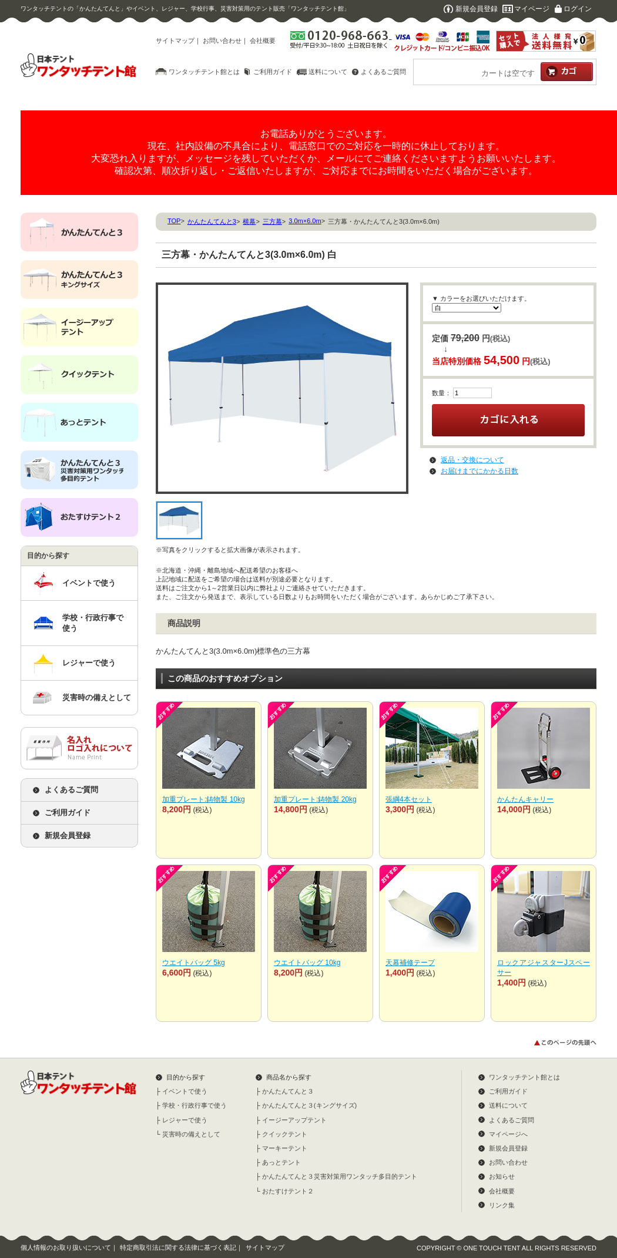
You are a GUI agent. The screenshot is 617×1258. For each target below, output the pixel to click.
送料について (327, 71)
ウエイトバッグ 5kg (193, 962)
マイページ (531, 9)
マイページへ (508, 1134)
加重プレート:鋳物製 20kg (315, 799)
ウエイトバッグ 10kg (307, 962)
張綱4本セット (408, 799)
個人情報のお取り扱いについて (66, 1247)
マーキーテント (284, 1148)
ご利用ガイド (272, 71)
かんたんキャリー (525, 799)
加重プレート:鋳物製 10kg (203, 799)
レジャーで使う (89, 662)
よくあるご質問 (383, 71)
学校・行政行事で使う (92, 623)
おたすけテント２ (288, 1191)
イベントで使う (89, 582)
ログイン (578, 9)
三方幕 (272, 221)
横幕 (249, 221)
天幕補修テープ (410, 962)
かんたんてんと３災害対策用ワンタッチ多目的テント (339, 1176)
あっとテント (281, 1162)
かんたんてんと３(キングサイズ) (309, 1105)
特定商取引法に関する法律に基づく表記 (178, 1247)
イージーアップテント (294, 1120)
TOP (173, 220)
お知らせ (502, 1176)
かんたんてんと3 (211, 221)
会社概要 (263, 40)
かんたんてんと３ (288, 1091)
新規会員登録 (476, 9)
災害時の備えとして (96, 697)
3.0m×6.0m (305, 220)
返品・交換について (472, 460)
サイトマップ (175, 40)
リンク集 (502, 1205)
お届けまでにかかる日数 (479, 471)
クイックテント (284, 1134)
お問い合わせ (222, 40)
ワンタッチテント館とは (204, 71)
